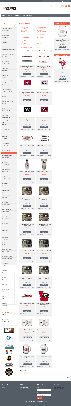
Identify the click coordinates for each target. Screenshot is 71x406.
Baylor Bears (4, 124)
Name (38, 387)
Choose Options (28, 337)
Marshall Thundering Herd (6, 178)
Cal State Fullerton (5, 35)
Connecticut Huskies (5, 143)
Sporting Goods (4, 300)
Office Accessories (24, 43)
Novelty (38, 41)
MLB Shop (4, 272)
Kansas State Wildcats (6, 169)
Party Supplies (23, 44)
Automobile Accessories (25, 28)
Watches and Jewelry (25, 46)
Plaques (38, 44)
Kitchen (38, 40)
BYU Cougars (4, 131)
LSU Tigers (4, 176)
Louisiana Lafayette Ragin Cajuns (8, 54)
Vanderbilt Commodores (6, 249)
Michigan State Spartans (6, 188)
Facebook (55, 388)
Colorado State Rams (6, 141)
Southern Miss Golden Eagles (7, 80)
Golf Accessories (40, 37)
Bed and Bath (39, 30)
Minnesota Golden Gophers (7, 192)
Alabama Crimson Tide (6, 110)
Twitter (58, 388)
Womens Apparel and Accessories (27, 47)
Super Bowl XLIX (5, 305)
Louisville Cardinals (5, 174)
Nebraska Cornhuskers (6, 204)
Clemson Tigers (4, 136)
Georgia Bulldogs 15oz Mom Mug (27, 145)
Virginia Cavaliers (5, 98)
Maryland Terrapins (5, 181)
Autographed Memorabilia (6, 286)
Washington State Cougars (7, 256)
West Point (4, 103)
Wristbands (39, 47)
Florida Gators (4, 148)
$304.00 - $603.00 (5, 368)
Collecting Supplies (5, 289)
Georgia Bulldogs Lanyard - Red (27, 303)
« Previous (25, 51)
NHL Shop (3, 282)
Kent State (4, 51)
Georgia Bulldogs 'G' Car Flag (44, 119)
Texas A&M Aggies (5, 235)
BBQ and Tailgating (24, 30)
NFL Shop (3, 279)
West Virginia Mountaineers (7, 258)
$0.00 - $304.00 (4, 366)
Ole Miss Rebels (5, 68)
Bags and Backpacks (41, 28)
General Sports (4, 293)
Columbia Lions (4, 42)
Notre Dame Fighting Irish (6, 209)
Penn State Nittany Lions (6, 221)
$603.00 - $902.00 (5, 370)
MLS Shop (4, 277)
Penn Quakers (4, 70)
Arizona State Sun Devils (6, 112)
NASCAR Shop (4, 284)
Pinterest (60, 388)
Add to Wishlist (23, 76)
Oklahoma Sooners (5, 211)
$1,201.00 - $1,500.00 (6, 375)
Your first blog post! (24, 387)
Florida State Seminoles (6, 150)
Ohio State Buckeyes (5, 105)
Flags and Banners (24, 33)
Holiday (22, 38)
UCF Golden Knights (5, 84)
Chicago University (5, 40)
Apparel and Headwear (25, 27)
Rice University (4, 73)
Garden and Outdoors (25, 35)
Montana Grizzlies (5, 199)
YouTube (63, 388)
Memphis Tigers (5, 183)
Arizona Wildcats (5, 115)
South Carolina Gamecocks (7, 228)
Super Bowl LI (4, 308)
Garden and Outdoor (41, 34)
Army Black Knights (5, 120)
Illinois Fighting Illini (5, 157)
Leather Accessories (25, 41)
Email (38, 392)
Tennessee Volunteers (6, 232)
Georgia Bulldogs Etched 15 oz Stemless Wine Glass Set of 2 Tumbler (62, 40)
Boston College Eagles (6, 129)
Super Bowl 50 (4, 265)
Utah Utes (3, 246)
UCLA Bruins (4, 242)
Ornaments (39, 43)
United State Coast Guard (6, 89)
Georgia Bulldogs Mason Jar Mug (44, 356)
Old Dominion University (6, 65)
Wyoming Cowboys (5, 263)
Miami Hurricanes (5, 185)
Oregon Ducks (4, 216)
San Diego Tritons (5, 75)
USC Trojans (4, 244)
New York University (5, 58)
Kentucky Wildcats (5, 171)
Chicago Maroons (5, 37)
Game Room (39, 33)
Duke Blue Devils (5, 145)
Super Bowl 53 (4, 270)
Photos (3, 298)
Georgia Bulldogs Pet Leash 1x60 (44, 145)
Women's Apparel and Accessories (44, 46)
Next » (36, 51)
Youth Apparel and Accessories (27, 49)
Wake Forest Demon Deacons (7, 101)
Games (3, 291)
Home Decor (23, 40)
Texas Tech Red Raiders (6, 239)
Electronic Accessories (41, 31)
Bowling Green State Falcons (7, 30)
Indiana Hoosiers (5, 159)
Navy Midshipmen (5, 202)
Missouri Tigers (4, 197)
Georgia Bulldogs (5, 152)
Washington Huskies (5, 253)
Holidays (38, 38)
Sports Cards (4, 303)
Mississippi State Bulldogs (6, 195)
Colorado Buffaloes (5, 138)
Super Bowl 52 (4, 268)
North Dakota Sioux (5, 61)
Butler (3, 33)
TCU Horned (4, 82)
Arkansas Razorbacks (6, 117)
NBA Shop (3, 275)
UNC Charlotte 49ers (5, 87)
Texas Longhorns (5, 237)
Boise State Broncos (5, 127)
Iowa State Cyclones (5, 164)
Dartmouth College (5, 44)
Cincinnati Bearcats (5, 134)
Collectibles (23, 31)
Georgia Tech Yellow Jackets (7, 155)
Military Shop (4, 296)
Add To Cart (27, 74)
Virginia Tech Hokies (5, 251)
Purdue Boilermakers (5, 225)
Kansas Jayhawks (5, 166)
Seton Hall (3, 77)
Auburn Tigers (4, 122)
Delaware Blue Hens (5, 47)
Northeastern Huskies (6, 63)
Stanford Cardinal (5, 230)
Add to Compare (31, 76)
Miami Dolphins (4, 56)
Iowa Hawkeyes (4, 162)
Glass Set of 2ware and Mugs (43, 35)
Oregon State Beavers (6, 218)
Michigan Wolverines (5, 190)
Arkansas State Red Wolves (7, 28)
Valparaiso (4, 96)
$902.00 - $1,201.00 (5, 373)
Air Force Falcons (5, 108)
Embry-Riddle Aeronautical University (8, 49)
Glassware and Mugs (25, 37)
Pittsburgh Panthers (5, 223)
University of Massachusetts (7, 94)
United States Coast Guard (7, 91)
